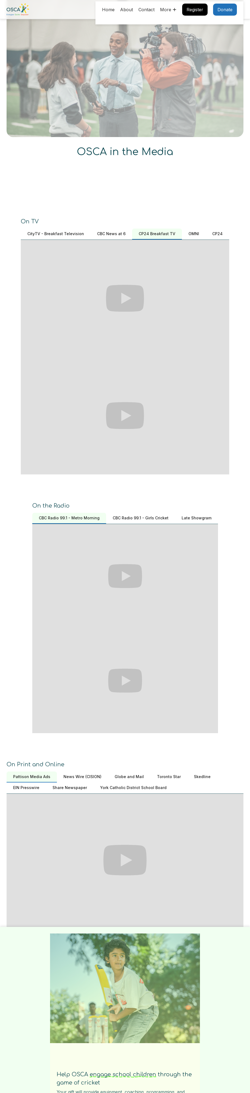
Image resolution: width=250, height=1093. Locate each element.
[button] (168, 9)
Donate (224, 9)
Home (108, 9)
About (126, 9)
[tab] (56, 234)
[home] (18, 9)
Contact (146, 9)
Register (195, 9)
